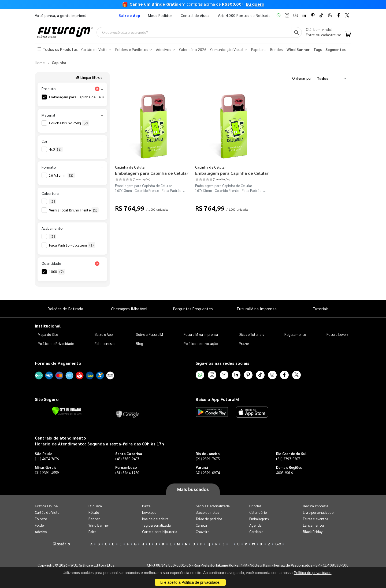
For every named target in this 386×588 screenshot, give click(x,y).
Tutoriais (321, 308)
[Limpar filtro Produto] (97, 89)
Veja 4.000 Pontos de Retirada (244, 15)
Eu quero (255, 4)
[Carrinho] (347, 34)
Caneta (201, 525)
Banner (94, 518)
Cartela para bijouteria (159, 531)
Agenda (255, 525)
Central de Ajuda (195, 15)
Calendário (258, 512)
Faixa (92, 531)
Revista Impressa (315, 506)
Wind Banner (98, 525)
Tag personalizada (156, 525)
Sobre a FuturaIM (149, 334)
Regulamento (295, 334)
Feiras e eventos (315, 518)
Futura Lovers (337, 334)
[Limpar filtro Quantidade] (97, 263)
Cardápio (256, 531)
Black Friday (312, 531)
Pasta (146, 506)
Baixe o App (104, 334)
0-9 (278, 544)
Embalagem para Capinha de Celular (82, 97)
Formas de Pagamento (58, 363)
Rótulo (93, 512)
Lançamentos (313, 525)
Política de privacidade (313, 573)
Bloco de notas (207, 512)
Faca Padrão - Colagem (72, 245)
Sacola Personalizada (213, 506)
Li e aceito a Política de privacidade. (190, 582)
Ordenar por (302, 78)
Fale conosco (105, 343)
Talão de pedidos (209, 518)
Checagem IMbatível (129, 308)
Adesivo (41, 531)
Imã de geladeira (155, 518)
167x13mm (62, 175)
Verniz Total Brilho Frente (74, 210)
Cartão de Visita (47, 512)
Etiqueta (95, 506)
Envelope (149, 512)
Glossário (61, 543)
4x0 (56, 149)
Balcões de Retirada (65, 308)
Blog (139, 343)
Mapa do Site (48, 334)
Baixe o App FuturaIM (217, 399)
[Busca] (296, 32)
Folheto (41, 518)
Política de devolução (201, 343)
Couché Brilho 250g (69, 123)
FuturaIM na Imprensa (256, 308)
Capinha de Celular (130, 167)
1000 (57, 271)
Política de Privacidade (56, 343)
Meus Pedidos (160, 15)
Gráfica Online (46, 506)
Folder (40, 525)
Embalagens (259, 518)
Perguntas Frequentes (193, 308)
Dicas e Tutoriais (251, 334)
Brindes (255, 506)
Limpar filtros (88, 77)
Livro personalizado (318, 512)
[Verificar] (66, 411)
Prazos (244, 343)
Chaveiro (203, 531)
